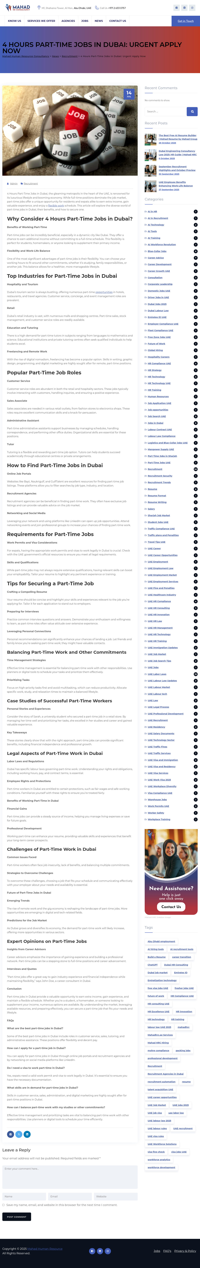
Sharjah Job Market (159, 515)
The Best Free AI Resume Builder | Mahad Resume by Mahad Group (178, 137)
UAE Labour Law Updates (162, 680)
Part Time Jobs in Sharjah (162, 456)
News (99, 20)
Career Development (160, 264)
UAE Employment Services (163, 581)
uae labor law (176, 1113)
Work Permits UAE (158, 806)
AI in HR (152, 211)
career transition (181, 957)
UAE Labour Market (159, 687)
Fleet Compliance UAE (160, 330)
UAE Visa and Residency (161, 766)
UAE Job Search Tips (159, 660)
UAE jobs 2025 (180, 1105)
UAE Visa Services (158, 773)
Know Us (14, 20)
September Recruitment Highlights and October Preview (177, 168)
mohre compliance (158, 1050)
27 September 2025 (169, 189)
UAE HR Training (157, 641)
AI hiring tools (156, 949)
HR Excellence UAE (158, 1011)
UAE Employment (158, 561)
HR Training (154, 390)
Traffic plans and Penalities (163, 535)
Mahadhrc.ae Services (160, 1035)
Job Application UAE (159, 403)
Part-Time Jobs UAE (159, 462)
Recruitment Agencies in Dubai (166, 1074)
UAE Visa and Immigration (163, 760)
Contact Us (117, 20)
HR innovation (184, 1011)
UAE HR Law (155, 621)
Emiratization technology (162, 980)
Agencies (68, 20)
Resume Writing (157, 502)
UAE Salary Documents (161, 733)
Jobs (84, 20)
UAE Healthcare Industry (162, 594)
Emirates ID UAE (157, 317)
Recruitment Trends (159, 482)
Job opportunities (158, 409)
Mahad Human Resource (44, 1249)
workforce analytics (159, 1159)
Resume (152, 489)
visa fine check (156, 1151)
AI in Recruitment (158, 218)
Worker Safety (156, 812)
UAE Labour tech (157, 694)
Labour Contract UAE (160, 429)
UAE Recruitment (158, 720)
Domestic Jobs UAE (159, 290)
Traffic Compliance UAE (161, 528)
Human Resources (158, 396)
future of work (156, 996)
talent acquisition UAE (160, 1089)
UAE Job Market (157, 654)
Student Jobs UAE (158, 522)
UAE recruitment (182, 1128)
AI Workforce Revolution (162, 244)
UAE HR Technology (159, 634)
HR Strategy (155, 370)
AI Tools (152, 231)
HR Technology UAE (159, 383)
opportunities (103, 292)
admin (14, 183)
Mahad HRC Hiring (158, 1042)
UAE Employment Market (162, 575)
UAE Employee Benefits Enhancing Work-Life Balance (176, 184)
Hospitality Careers (159, 357)
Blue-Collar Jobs (157, 251)
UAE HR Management (160, 627)
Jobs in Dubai (155, 423)
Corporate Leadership (160, 284)
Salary (151, 509)
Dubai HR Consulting (176, 964)
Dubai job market (158, 972)
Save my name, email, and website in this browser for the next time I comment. (62, 1205)
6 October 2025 (167, 158)
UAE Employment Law (160, 568)
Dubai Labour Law (158, 310)
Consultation (155, 277)
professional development (163, 1058)
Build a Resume (157, 957)
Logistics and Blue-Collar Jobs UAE (168, 442)
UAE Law (153, 700)
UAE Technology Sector (161, 740)
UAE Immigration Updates (163, 647)
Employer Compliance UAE (163, 323)
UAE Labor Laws (157, 674)
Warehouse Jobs (157, 799)
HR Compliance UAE (159, 363)
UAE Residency (156, 727)
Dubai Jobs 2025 (157, 304)
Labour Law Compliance (161, 436)
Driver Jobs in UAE (158, 297)
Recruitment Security (160, 475)
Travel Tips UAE (156, 542)
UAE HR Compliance (159, 601)
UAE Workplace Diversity (162, 786)
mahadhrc (183, 1027)
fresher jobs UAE (184, 988)
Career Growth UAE (159, 271)
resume (186, 1081)
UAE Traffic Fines (157, 746)
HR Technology (156, 376)
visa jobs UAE (179, 1151)
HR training (177, 1019)
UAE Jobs (153, 667)
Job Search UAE (157, 416)
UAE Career (154, 548)
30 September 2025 (169, 174)
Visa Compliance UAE (160, 793)
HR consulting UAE (158, 1003)
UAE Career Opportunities (163, 555)
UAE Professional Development (166, 713)
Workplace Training (159, 819)
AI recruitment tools (181, 949)
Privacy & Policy (185, 1251)
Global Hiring (155, 350)
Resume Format (157, 495)
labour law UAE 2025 (159, 1027)
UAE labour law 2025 (159, 1120)
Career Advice (156, 257)
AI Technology (156, 224)
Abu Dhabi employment (161, 941)
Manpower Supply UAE (161, 449)
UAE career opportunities (162, 1097)
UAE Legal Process (158, 707)
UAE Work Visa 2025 (159, 779)
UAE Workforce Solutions (162, 1144)
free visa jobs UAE (158, 988)
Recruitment (31, 183)
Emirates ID (181, 972)
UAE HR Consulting (159, 608)
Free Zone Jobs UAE (159, 337)
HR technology (156, 1019)
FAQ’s (167, 1251)
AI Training (154, 238)
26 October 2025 (167, 143)
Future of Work (156, 343)
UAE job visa (155, 1113)
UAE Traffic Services (159, 753)
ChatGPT (153, 964)
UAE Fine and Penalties (161, 588)
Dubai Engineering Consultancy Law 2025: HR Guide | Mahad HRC (178, 153)
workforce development (161, 1167)
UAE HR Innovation (159, 614)
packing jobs (183, 1050)
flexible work (56, 205)
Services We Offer (41, 20)
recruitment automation (161, 1081)
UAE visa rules (156, 1136)
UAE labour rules (157, 1128)
